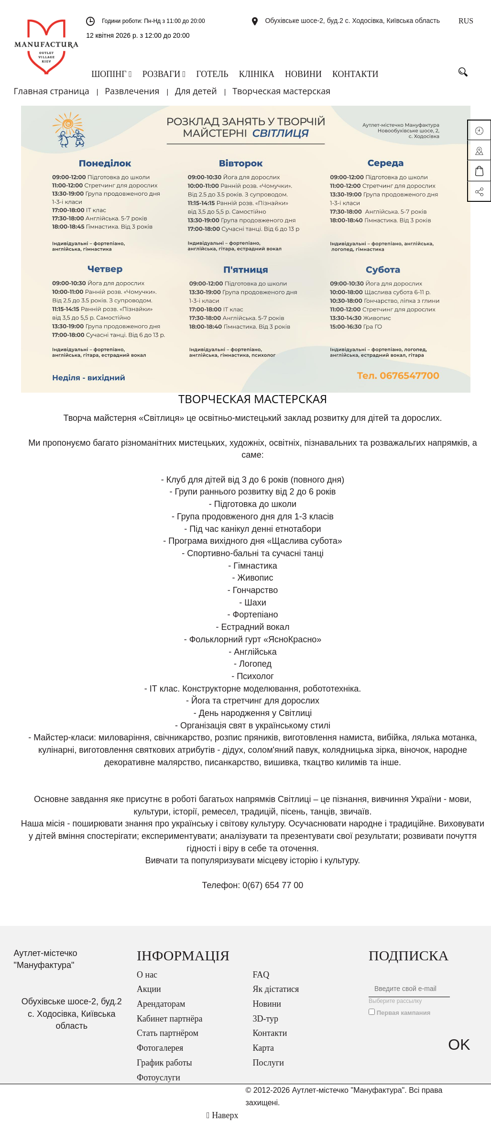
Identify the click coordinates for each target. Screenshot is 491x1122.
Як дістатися (276, 989)
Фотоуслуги (158, 1077)
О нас (147, 974)
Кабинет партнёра (169, 1018)
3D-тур (266, 1018)
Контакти (270, 1033)
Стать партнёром (167, 1033)
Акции (149, 989)
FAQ (261, 974)
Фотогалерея (160, 1048)
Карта (263, 1048)
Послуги (268, 1062)
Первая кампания (404, 1012)
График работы (164, 1062)
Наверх (222, 1115)
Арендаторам (161, 1004)
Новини (267, 1004)
